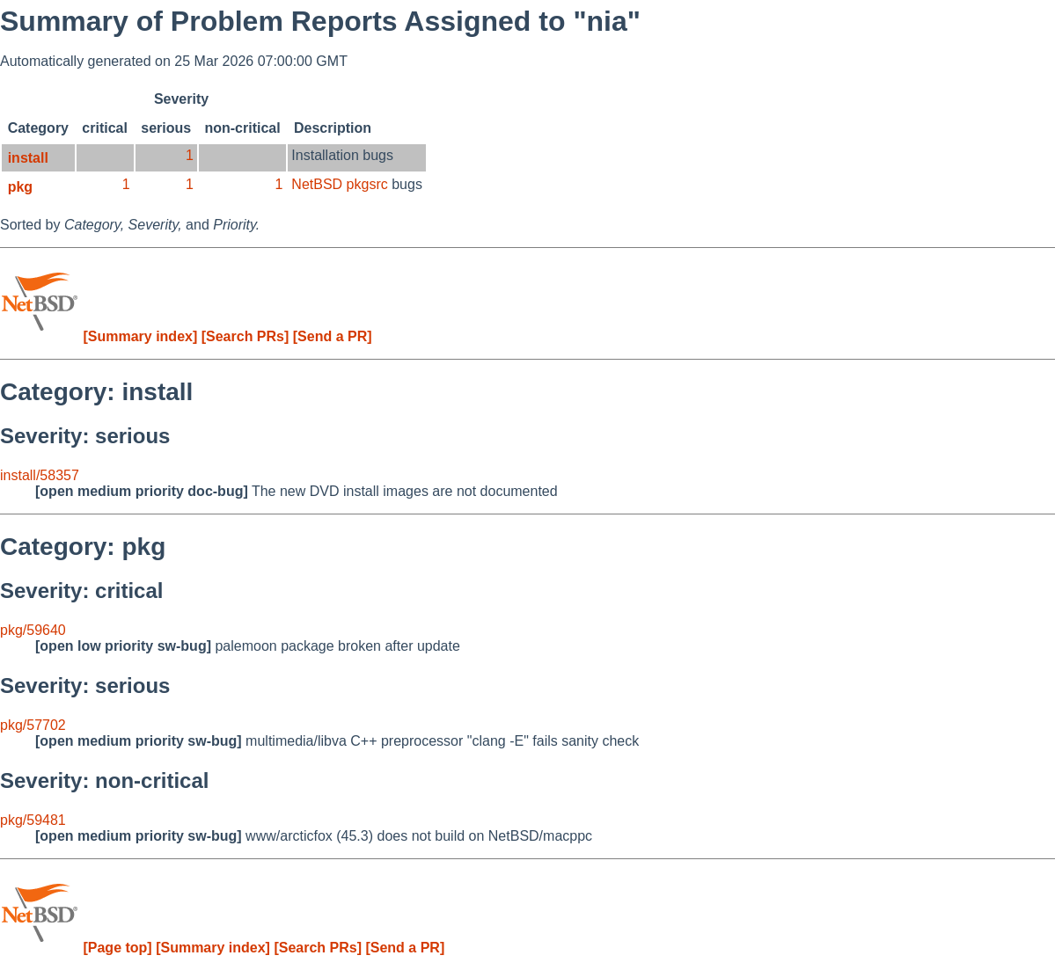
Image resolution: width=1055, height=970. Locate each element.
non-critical (242, 127)
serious (166, 127)
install (28, 157)
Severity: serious (85, 436)
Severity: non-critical (104, 780)
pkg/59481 (33, 820)
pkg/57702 (33, 725)
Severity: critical (81, 590)
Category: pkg (82, 546)
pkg (20, 186)
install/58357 (39, 475)
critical (105, 127)
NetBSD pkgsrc (339, 184)
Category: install (96, 391)
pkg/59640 (33, 630)
